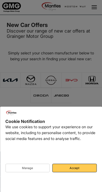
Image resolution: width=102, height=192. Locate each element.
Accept (75, 168)
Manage (27, 168)
